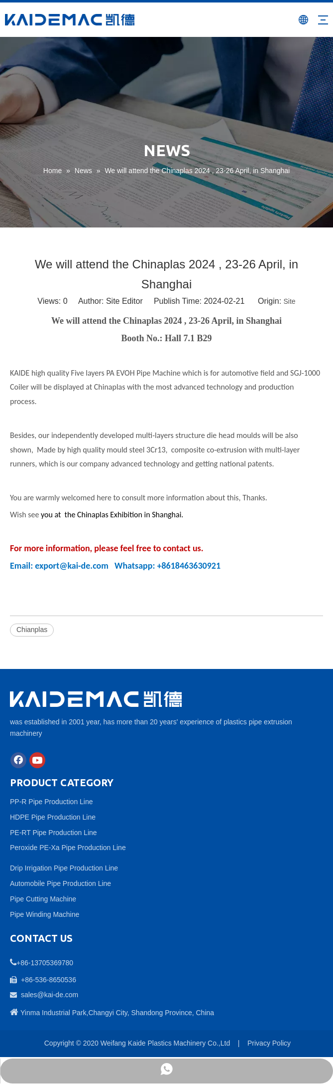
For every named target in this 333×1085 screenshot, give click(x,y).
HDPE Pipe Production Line (53, 817)
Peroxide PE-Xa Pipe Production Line (68, 848)
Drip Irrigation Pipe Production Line (64, 868)
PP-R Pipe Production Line (51, 802)
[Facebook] (18, 760)
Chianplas (31, 630)
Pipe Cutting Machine (43, 899)
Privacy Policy (269, 1043)
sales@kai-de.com (49, 995)
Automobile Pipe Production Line (60, 883)
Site (290, 301)
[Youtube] (37, 760)
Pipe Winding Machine (44, 914)
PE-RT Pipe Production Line (53, 833)
